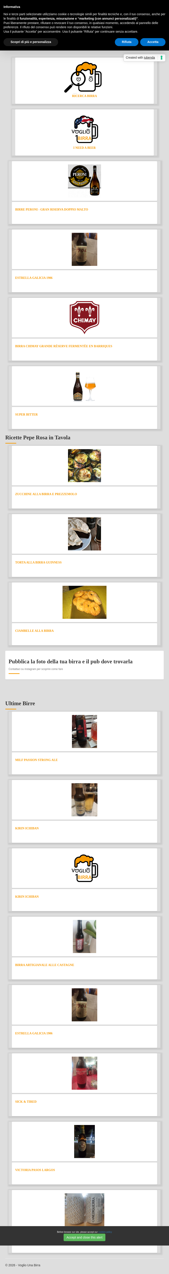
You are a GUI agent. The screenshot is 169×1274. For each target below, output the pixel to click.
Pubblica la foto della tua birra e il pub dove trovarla (70, 661)
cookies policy (105, 1232)
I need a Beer (84, 147)
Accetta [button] (152, 42)
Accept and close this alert (84, 1237)
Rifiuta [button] (127, 42)
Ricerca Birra (84, 96)
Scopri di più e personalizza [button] (31, 42)
